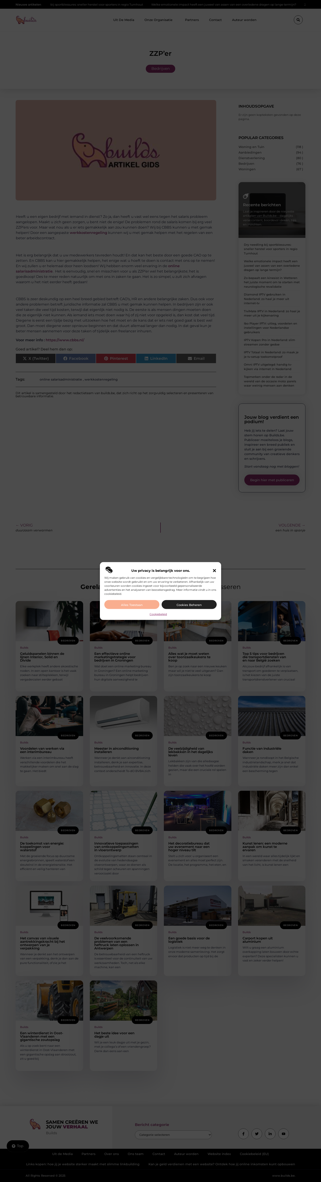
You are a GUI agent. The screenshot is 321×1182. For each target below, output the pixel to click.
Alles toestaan (132, 604)
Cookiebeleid (158, 614)
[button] (214, 570)
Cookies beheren (189, 604)
